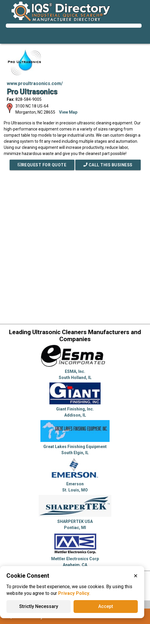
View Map (68, 112)
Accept (105, 606)
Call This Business (108, 165)
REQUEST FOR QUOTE (42, 165)
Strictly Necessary (38, 606)
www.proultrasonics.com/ (35, 83)
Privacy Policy (73, 593)
